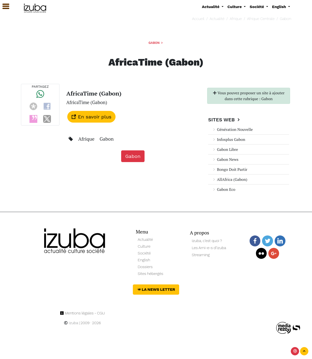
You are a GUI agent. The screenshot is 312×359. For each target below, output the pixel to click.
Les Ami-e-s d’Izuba (209, 247)
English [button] (279, 6)
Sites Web (224, 120)
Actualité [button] (211, 6)
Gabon (285, 18)
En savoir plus (91, 117)
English (144, 260)
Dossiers (145, 266)
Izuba (71, 322)
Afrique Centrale (261, 18)
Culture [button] (235, 6)
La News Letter (156, 289)
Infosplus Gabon (228, 139)
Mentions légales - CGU (82, 313)
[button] (3, 6)
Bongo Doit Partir (229, 169)
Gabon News (225, 159)
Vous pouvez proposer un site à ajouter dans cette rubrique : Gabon (249, 95)
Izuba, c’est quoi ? (207, 240)
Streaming (201, 254)
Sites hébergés (150, 273)
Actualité (217, 18)
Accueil (198, 18)
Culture (144, 246)
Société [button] (257, 6)
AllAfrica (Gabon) (229, 179)
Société (144, 253)
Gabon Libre (225, 149)
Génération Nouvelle (232, 129)
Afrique (236, 18)
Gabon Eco (223, 189)
